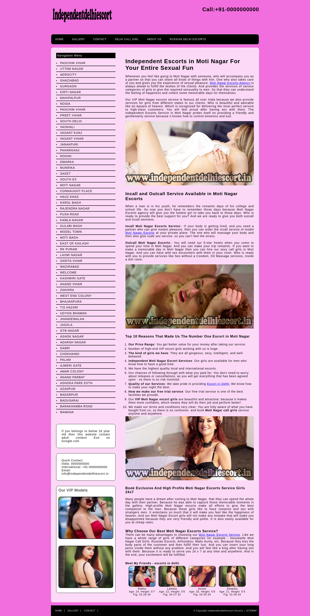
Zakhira (67, 290)
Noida (65, 103)
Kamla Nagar (71, 220)
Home (59, 39)
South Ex (68, 179)
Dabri (65, 348)
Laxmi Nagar (71, 255)
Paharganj (70, 150)
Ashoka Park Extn (76, 383)
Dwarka (67, 162)
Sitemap (251, 611)
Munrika (67, 167)
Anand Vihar (71, 284)
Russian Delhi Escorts (188, 39)
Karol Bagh (70, 202)
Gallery (78, 39)
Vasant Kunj (71, 132)
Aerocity (68, 74)
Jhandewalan (72, 319)
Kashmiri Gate (73, 278)
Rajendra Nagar (75, 208)
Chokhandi (69, 354)
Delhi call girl (127, 39)
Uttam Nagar (71, 68)
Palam (65, 359)
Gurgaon (68, 86)
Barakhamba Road (76, 406)
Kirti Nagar (70, 92)
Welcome (68, 272)
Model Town (71, 231)
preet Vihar (71, 115)
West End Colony (76, 295)
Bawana (67, 412)
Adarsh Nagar (73, 342)
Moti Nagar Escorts (140, 232)
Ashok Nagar (72, 336)
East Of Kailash (74, 243)
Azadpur (68, 389)
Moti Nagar (70, 185)
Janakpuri (69, 144)
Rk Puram (68, 249)
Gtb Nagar (69, 330)
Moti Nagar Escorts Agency (230, 83)
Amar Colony (72, 371)
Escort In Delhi (218, 384)
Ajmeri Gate (71, 365)
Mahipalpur (70, 98)
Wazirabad (69, 266)
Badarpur (69, 394)
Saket (65, 173)
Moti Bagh (69, 237)
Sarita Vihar (71, 260)
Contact (100, 39)
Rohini (66, 156)
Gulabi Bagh (71, 226)
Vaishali (67, 127)
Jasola (66, 324)
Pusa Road (69, 214)
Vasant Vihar (72, 138)
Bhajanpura (71, 301)
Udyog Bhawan (73, 313)
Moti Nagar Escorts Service (219, 534)
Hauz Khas (69, 196)
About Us (154, 39)
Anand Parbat (72, 377)
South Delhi (71, 121)
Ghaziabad (69, 80)
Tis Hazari (69, 307)
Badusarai (69, 400)
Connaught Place (76, 191)
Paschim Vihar (73, 63)
